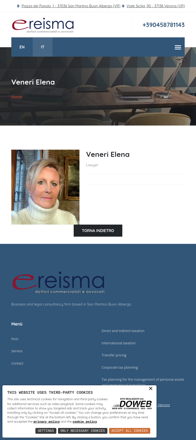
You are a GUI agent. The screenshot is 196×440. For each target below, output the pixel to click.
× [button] (151, 389)
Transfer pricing (114, 355)
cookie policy (125, 422)
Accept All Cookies (129, 430)
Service (16, 351)
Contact (17, 363)
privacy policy (87, 422)
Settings (46, 430)
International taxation (119, 343)
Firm (14, 339)
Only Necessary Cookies (82, 430)
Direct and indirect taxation (123, 330)
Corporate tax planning (120, 367)
